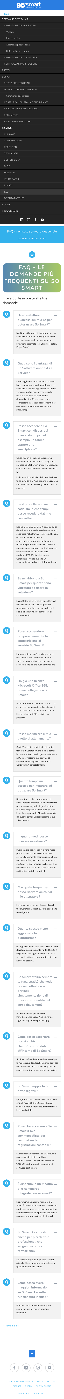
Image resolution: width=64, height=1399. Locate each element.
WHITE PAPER (11, 179)
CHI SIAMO (9, 134)
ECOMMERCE (11, 115)
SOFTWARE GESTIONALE (15, 19)
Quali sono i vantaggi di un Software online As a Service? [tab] (35, 368)
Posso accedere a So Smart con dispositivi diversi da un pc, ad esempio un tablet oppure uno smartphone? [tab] (33, 437)
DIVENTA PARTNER (14, 198)
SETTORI (6, 76)
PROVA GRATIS (10, 211)
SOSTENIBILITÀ (12, 159)
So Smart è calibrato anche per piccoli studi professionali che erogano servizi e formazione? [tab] (34, 1241)
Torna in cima (12, 1325)
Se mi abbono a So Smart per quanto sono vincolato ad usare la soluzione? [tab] (34, 585)
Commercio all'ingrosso (17, 95)
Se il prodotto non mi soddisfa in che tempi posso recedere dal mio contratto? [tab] (34, 511)
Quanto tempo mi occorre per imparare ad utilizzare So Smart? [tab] (35, 785)
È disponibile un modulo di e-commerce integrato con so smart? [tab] (35, 1188)
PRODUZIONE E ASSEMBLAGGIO (21, 108)
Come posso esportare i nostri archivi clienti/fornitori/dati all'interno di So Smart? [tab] (34, 1044)
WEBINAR (9, 172)
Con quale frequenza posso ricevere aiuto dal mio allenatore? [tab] (35, 892)
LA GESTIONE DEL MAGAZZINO (20, 57)
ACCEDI (6, 204)
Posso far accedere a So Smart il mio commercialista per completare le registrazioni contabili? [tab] (35, 1135)
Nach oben (32, 1353)
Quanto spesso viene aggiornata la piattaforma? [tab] (33, 933)
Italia (4, 13)
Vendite (10, 32)
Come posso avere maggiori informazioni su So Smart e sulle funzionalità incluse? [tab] (33, 1290)
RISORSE (7, 127)
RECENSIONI (10, 147)
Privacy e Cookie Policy (32, 1393)
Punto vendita (13, 38)
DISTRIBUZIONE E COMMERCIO (20, 89)
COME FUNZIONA (13, 140)
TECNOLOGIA (11, 153)
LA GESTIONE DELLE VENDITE (20, 25)
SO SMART (23, 238)
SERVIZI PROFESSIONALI (17, 83)
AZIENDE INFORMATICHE (17, 121)
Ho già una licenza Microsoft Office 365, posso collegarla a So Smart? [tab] (33, 688)
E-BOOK (8, 185)
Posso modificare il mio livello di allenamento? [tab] (34, 736)
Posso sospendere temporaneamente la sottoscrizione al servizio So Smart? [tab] (33, 638)
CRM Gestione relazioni (17, 51)
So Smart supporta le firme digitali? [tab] (33, 1088)
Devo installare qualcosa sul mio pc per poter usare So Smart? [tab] (35, 320)
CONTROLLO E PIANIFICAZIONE (20, 63)
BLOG (7, 166)
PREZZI (6, 70)
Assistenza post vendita (18, 44)
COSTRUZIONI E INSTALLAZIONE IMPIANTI (26, 102)
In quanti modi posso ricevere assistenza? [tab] (33, 838)
